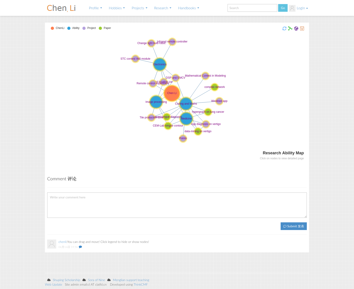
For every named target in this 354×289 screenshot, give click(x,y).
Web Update (53, 284)
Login (298, 8)
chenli (62, 242)
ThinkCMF (141, 284)
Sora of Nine (96, 280)
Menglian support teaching (131, 280)
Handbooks (188, 8)
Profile (95, 8)
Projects (139, 8)
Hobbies (117, 8)
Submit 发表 (293, 226)
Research (162, 8)
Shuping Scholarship (66, 280)
